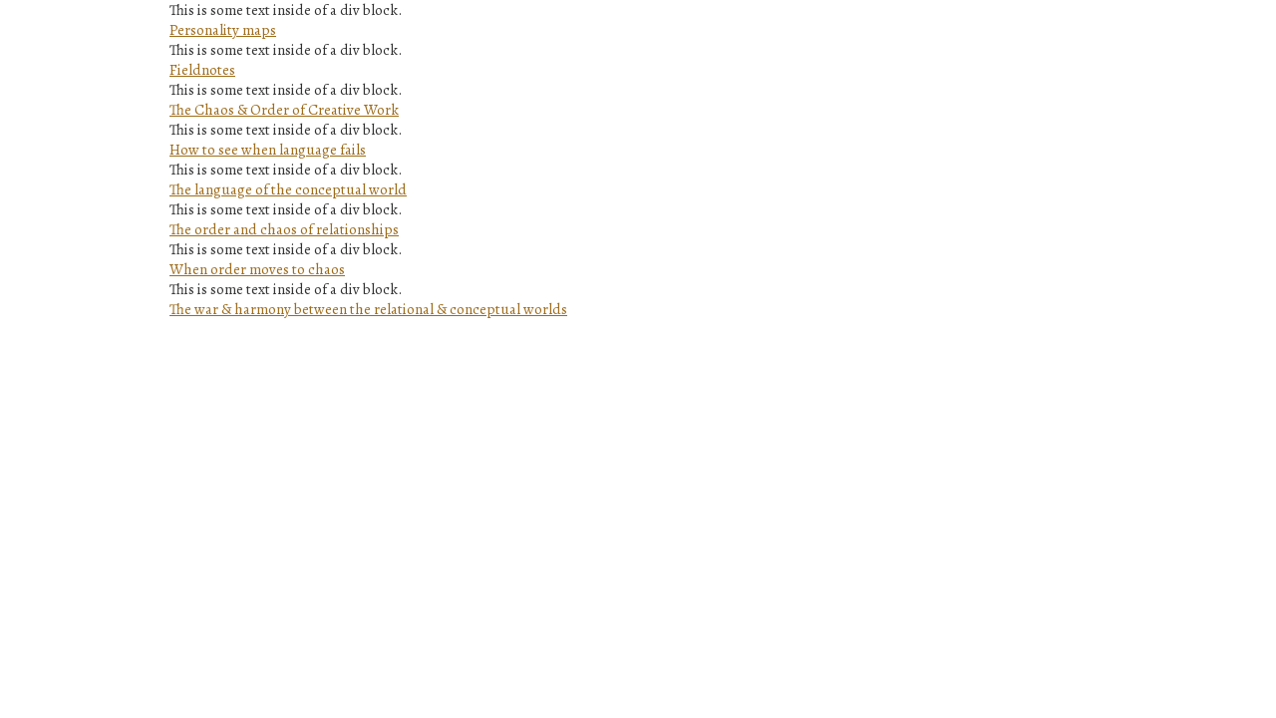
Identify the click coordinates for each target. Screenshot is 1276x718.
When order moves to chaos (257, 269)
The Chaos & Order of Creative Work (284, 110)
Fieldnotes (202, 70)
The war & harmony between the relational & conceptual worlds (368, 309)
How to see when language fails (267, 150)
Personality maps (222, 30)
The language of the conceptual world (288, 189)
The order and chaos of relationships (284, 229)
